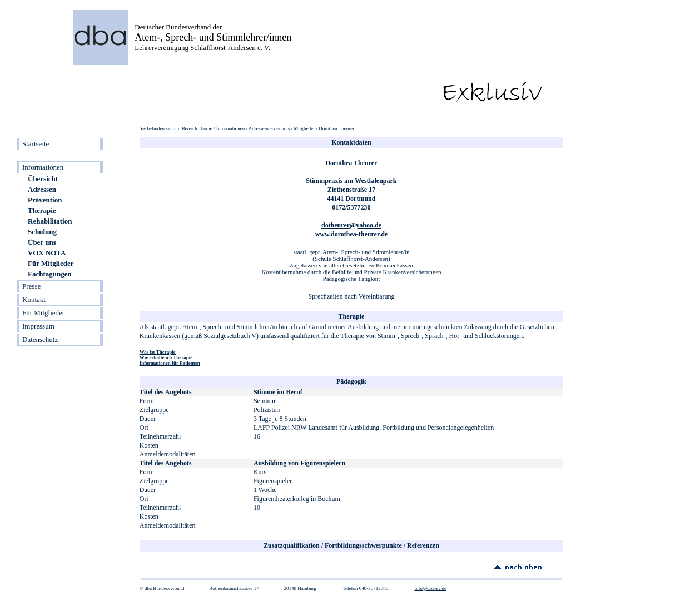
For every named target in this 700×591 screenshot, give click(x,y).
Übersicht (43, 179)
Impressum (38, 326)
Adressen (42, 189)
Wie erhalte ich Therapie (166, 357)
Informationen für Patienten (170, 363)
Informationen (42, 167)
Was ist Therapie (158, 352)
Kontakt (34, 299)
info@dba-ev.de (430, 588)
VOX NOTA (47, 253)
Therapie (42, 210)
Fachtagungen (50, 274)
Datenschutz (40, 339)
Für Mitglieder (50, 263)
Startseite (35, 144)
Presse (31, 286)
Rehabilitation (50, 221)
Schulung (42, 231)
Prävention (45, 200)
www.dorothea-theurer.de (351, 234)
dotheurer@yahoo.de (351, 225)
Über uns (42, 242)
